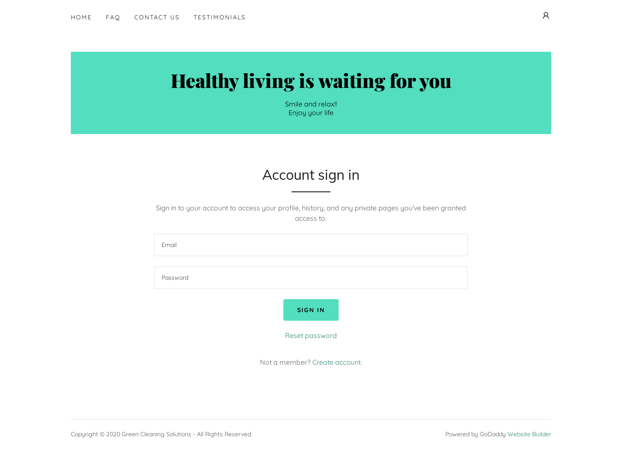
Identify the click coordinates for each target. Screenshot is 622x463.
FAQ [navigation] (113, 17)
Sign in (311, 310)
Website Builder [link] (529, 434)
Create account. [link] (337, 362)
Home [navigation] (81, 17)
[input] (310, 245)
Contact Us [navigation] (157, 17)
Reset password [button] (311, 335)
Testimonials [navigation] (220, 17)
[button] (546, 15)
